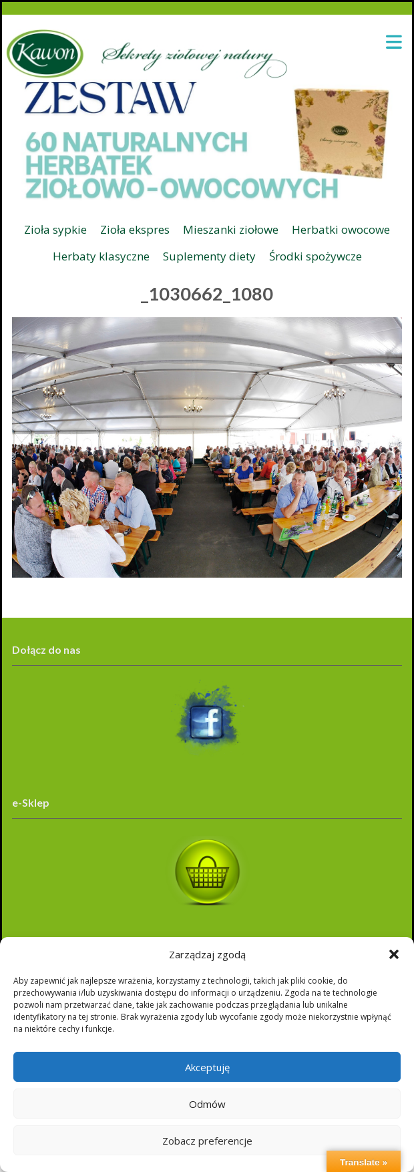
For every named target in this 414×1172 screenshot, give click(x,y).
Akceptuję (207, 1067)
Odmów (207, 1104)
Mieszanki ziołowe (230, 229)
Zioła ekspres (135, 229)
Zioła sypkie (55, 229)
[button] (394, 954)
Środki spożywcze (315, 256)
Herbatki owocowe (341, 229)
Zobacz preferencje (207, 1140)
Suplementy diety (209, 256)
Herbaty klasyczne (101, 256)
